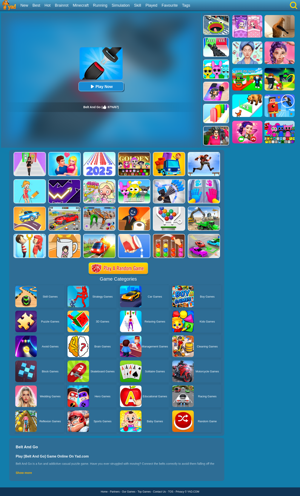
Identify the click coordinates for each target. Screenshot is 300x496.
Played (151, 5)
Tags (186, 5)
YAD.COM (193, 491)
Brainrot (61, 5)
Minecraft (81, 5)
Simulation (121, 5)
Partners (115, 491)
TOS (170, 491)
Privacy (180, 491)
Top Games (144, 491)
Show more (24, 473)
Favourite (170, 5)
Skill (137, 5)
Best (36, 5)
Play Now (101, 86)
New (24, 5)
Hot (48, 5)
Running (100, 5)
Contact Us (159, 491)
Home (104, 491)
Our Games (128, 491)
